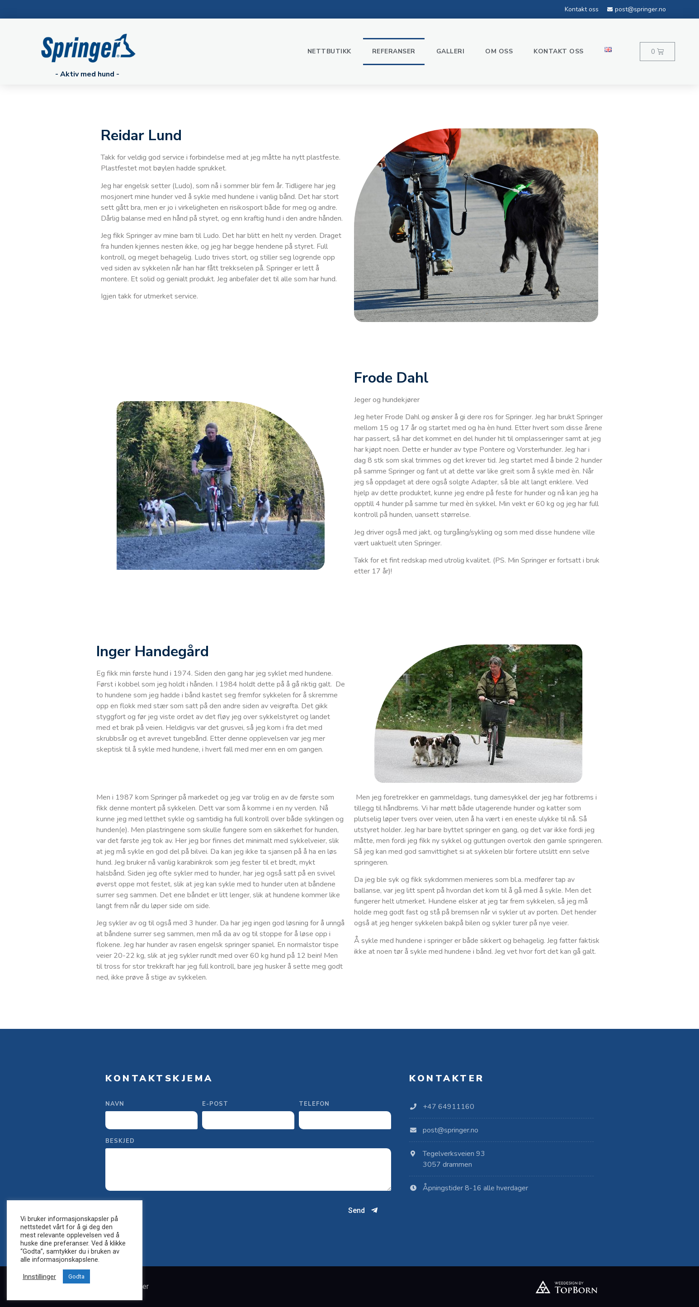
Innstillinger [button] (39, 1277)
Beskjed (120, 1141)
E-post (215, 1104)
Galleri (450, 51)
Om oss (499, 51)
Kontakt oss (559, 51)
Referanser (394, 51)
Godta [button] (76, 1276)
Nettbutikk (329, 51)
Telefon (314, 1104)
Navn (114, 1104)
